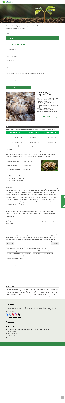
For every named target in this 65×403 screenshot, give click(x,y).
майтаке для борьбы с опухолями (33, 256)
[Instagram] (16, 298)
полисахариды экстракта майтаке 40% (16, 251)
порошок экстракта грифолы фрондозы (36, 248)
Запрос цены (46, 116)
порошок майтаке (49, 256)
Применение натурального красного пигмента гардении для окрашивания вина (45, 272)
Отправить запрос (18, 87)
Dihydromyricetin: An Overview (14, 278)
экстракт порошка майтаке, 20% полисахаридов (19, 253)
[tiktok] (19, 298)
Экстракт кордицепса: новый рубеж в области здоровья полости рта (45, 274)
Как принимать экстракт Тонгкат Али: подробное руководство (19, 272)
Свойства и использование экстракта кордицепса (45, 278)
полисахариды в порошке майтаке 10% (43, 253)
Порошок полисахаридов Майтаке (15, 258)
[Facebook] (7, 298)
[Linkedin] (10, 298)
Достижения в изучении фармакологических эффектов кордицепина (19, 279)
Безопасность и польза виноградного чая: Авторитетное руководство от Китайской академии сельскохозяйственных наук (45, 279)
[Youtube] (13, 298)
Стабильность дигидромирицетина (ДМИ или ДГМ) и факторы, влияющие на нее (45, 276)
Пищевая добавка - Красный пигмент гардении (18, 274)
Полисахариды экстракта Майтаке (15, 248)
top (62, 397)
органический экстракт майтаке (15, 256)
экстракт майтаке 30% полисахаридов (38, 251)
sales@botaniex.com (13, 321)
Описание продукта (12, 126)
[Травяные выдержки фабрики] (32, 13)
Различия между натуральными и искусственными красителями (19, 276)
